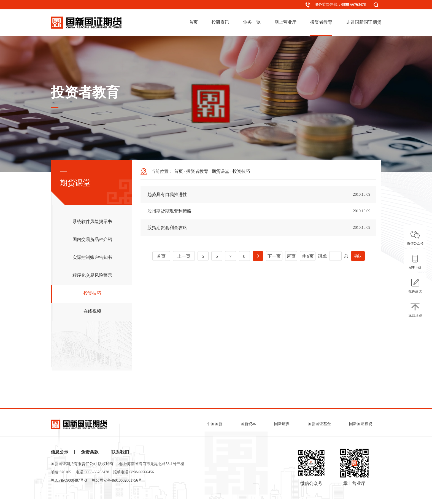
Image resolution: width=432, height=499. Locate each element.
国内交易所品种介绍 (92, 240)
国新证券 (282, 424)
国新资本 (248, 424)
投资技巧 (92, 294)
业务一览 (252, 22)
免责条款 (90, 452)
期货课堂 (220, 171)
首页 (193, 22)
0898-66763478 (353, 4)
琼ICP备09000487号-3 (69, 480)
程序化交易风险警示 (92, 276)
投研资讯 (220, 22)
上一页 (183, 256)
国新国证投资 (360, 424)
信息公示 (59, 452)
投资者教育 (321, 22)
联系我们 (120, 452)
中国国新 (214, 424)
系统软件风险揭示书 (92, 222)
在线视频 (92, 312)
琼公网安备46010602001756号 (117, 480)
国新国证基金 (319, 424)
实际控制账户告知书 (92, 258)
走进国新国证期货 (363, 22)
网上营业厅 (285, 22)
